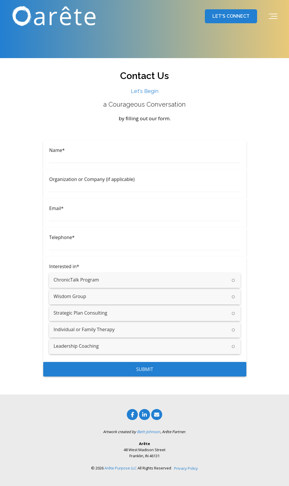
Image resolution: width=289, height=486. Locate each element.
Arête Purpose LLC (120, 468)
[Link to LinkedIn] (144, 414)
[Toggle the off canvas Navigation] (273, 16)
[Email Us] (156, 414)
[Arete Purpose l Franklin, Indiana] (55, 16)
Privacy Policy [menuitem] (186, 468)
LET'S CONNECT (231, 16)
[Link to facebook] (132, 414)
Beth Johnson (148, 431)
